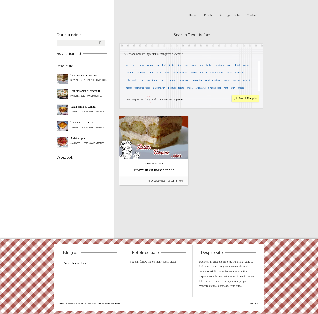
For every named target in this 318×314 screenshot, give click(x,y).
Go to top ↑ (254, 303)
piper (179, 64)
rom (226, 87)
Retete (208, 15)
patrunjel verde (142, 87)
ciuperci (130, 72)
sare (128, 64)
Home (193, 15)
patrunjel (141, 72)
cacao (227, 79)
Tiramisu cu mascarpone (154, 170)
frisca (190, 87)
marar (129, 87)
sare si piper (152, 79)
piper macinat (180, 72)
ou (142, 79)
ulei (135, 64)
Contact (252, 15)
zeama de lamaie (235, 72)
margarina (197, 79)
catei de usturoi (213, 79)
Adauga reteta (230, 15)
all (155, 99)
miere (241, 87)
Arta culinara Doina (75, 263)
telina (181, 87)
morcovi (173, 79)
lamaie (193, 72)
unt (186, 64)
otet (151, 72)
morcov (204, 72)
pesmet (172, 87)
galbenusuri (159, 87)
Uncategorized (158, 180)
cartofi (159, 72)
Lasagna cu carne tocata (84, 122)
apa (201, 64)
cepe (167, 72)
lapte (208, 64)
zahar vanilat (217, 72)
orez (163, 79)
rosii (229, 64)
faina (142, 64)
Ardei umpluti (78, 138)
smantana (219, 64)
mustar (236, 79)
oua (157, 64)
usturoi (246, 79)
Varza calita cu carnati (83, 106)
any (148, 99)
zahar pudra (132, 79)
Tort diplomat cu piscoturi (85, 90)
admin (174, 180)
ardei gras (200, 87)
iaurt (233, 87)
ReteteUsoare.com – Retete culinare (86, 14)
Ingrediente (168, 64)
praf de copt (214, 87)
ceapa (194, 64)
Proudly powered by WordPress (106, 303)
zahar (150, 64)
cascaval (184, 79)
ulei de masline (242, 64)
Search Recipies (248, 98)
